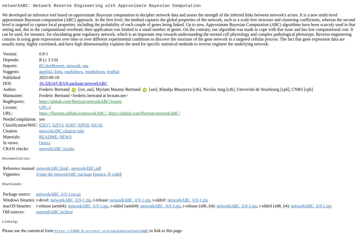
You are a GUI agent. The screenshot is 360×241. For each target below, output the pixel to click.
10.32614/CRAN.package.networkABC (73, 84)
